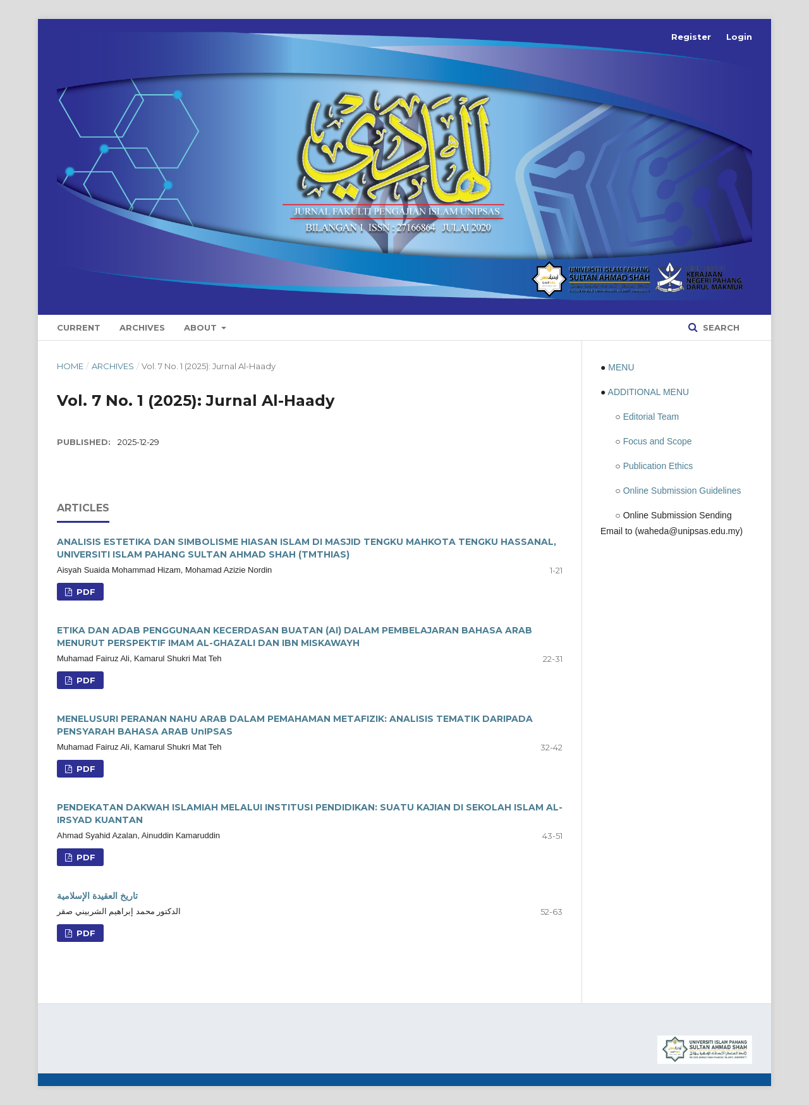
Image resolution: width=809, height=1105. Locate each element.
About (201, 327)
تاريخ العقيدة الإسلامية (97, 895)
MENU (621, 367)
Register (691, 37)
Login (739, 37)
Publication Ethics (658, 466)
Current (78, 327)
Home (70, 366)
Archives (142, 327)
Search (719, 327)
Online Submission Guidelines (682, 490)
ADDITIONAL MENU (649, 392)
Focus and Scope (657, 441)
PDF (84, 592)
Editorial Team (651, 417)
